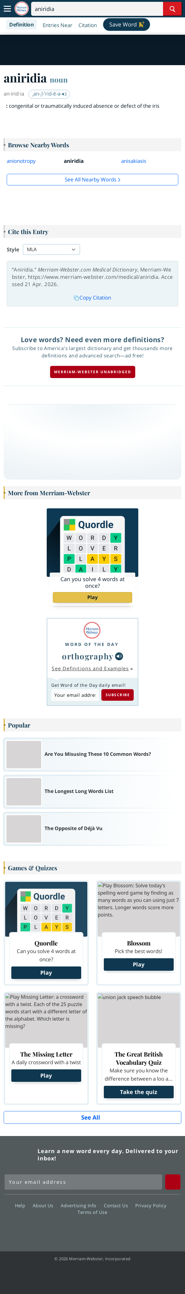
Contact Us (117, 1205)
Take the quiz (138, 1092)
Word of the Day (92, 644)
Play (92, 597)
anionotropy (21, 160)
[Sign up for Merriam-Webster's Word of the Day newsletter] (83, 1182)
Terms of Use (92, 1212)
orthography (88, 656)
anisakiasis (133, 160)
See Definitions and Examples (90, 668)
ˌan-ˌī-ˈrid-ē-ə (49, 93)
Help (22, 1205)
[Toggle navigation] (7, 8)
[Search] (106, 9)
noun (59, 79)
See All (90, 1117)
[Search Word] (172, 9)
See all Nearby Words (90, 179)
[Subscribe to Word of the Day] (75, 695)
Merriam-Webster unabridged (92, 371)
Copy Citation (92, 297)
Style (13, 249)
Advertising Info (80, 1205)
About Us (45, 1205)
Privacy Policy (152, 1205)
